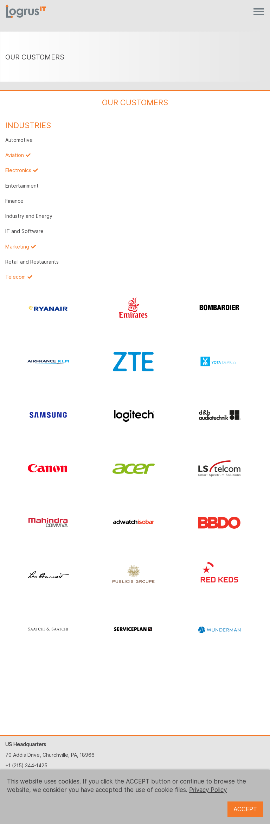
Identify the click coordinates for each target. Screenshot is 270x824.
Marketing (17, 247)
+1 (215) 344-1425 (26, 765)
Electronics (18, 170)
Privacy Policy (208, 789)
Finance (14, 201)
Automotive (19, 140)
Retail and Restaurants (32, 262)
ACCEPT (245, 809)
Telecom (15, 277)
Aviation (14, 155)
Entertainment (22, 186)
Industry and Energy (28, 216)
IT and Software (24, 231)
